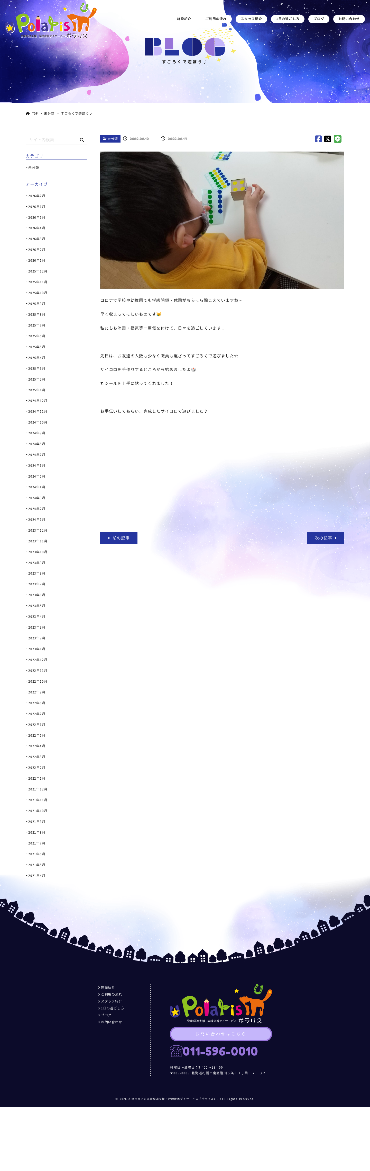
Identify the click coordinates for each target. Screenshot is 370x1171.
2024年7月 (36, 454)
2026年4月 (36, 228)
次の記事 (326, 538)
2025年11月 (37, 282)
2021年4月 (36, 875)
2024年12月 (37, 400)
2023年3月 (36, 627)
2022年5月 (36, 735)
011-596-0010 (220, 1051)
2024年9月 (36, 433)
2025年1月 (36, 390)
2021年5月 (36, 864)
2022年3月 (36, 756)
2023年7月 (36, 584)
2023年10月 (37, 552)
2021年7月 (36, 843)
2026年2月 (36, 249)
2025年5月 (36, 347)
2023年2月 (36, 638)
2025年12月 (37, 271)
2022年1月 (36, 778)
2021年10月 (37, 810)
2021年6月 (36, 854)
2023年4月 (36, 616)
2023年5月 (36, 605)
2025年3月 (36, 368)
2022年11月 (37, 670)
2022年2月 (36, 767)
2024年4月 (36, 487)
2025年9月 (36, 303)
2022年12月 (37, 659)
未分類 (112, 138)
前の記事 (119, 538)
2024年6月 (36, 465)
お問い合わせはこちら (221, 1034)
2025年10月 (37, 292)
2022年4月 (36, 746)
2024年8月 (36, 444)
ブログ (319, 18)
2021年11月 (37, 800)
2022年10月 (37, 681)
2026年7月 (36, 195)
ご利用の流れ (216, 18)
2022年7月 (36, 713)
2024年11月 (37, 411)
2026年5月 (36, 217)
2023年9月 (36, 562)
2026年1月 (36, 260)
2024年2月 (36, 508)
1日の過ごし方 (288, 18)
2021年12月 (37, 789)
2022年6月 (36, 724)
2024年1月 (36, 519)
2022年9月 (36, 692)
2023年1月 (36, 649)
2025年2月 (36, 379)
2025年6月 (36, 336)
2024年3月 (36, 498)
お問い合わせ (349, 18)
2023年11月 (37, 541)
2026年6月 (36, 206)
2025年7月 (36, 325)
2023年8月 (36, 573)
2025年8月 (36, 314)
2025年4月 (36, 357)
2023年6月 (36, 595)
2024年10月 (37, 422)
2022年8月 (36, 703)
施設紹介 (184, 18)
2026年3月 (36, 238)
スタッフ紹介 (251, 18)
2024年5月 (36, 476)
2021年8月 (36, 832)
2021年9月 (36, 821)
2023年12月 (37, 530)
